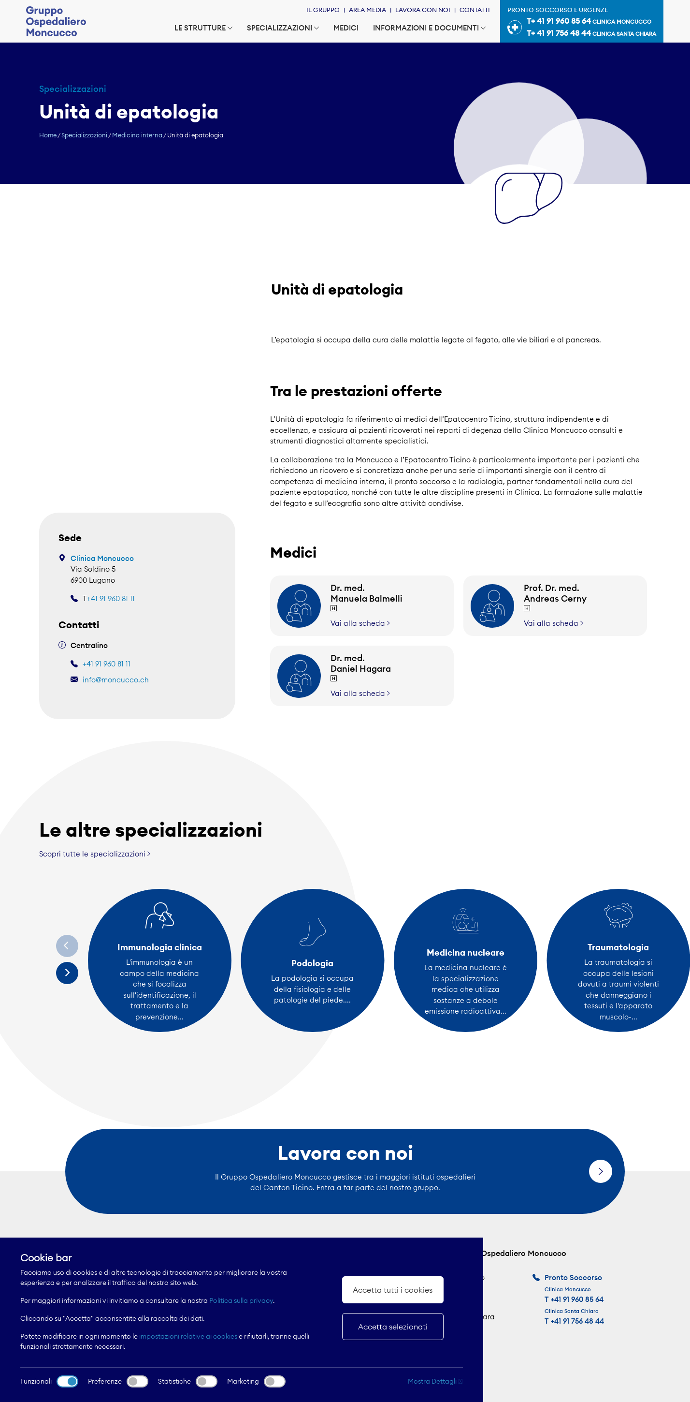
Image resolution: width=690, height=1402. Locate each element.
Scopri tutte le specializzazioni (94, 853)
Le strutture (203, 27)
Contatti (475, 10)
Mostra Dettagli (435, 1381)
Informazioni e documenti (429, 27)
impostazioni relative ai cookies (188, 1336)
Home (48, 135)
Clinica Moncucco (102, 558)
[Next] (67, 973)
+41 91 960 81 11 (111, 598)
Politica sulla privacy (241, 1300)
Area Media (367, 10)
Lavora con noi (422, 10)
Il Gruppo (323, 10)
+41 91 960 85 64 (577, 1299)
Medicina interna (137, 135)
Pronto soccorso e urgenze (581, 23)
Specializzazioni (283, 27)
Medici (346, 27)
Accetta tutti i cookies (392, 1290)
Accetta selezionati (393, 1326)
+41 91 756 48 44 (577, 1321)
